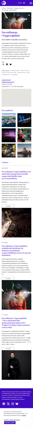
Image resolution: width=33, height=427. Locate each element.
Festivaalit (10, 8)
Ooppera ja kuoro (19, 8)
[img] (4, 404)
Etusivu (4, 8)
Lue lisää (8, 206)
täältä (24, 415)
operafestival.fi (6, 80)
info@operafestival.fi (8, 82)
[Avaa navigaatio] (31, 3)
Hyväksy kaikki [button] (10, 422)
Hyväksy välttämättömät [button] (12, 420)
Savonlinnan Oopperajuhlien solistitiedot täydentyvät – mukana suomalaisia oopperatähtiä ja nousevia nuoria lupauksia (16, 250)
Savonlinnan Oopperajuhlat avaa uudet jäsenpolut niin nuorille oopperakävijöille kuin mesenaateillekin (16, 175)
